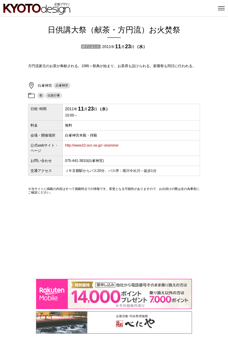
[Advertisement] (114, 236)
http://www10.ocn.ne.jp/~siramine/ (92, 145)
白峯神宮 (62, 85)
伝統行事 (53, 95)
